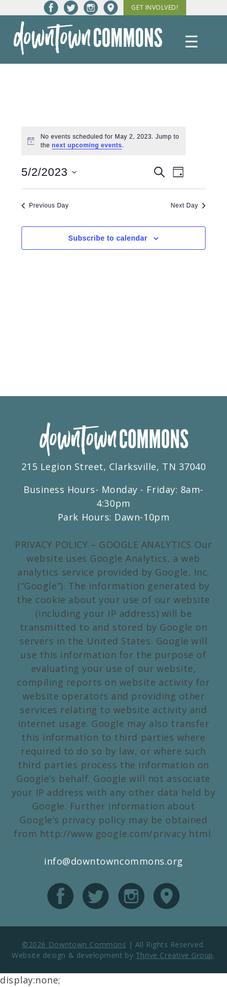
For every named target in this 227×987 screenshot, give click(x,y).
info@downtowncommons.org (113, 861)
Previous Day (45, 205)
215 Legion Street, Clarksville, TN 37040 (113, 466)
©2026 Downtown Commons (74, 944)
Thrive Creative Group (174, 955)
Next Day (188, 205)
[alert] (103, 140)
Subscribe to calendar (107, 238)
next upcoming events (87, 145)
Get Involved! (154, 7)
